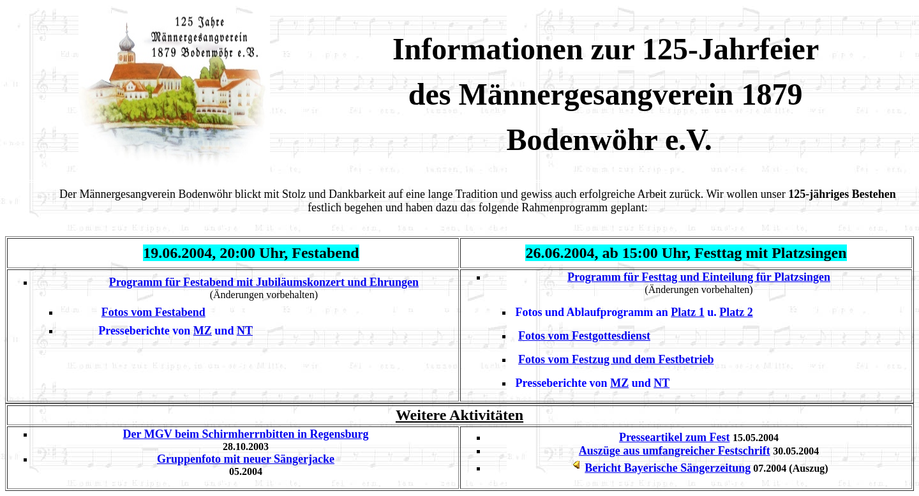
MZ (202, 330)
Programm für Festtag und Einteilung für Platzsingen (698, 277)
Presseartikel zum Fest (674, 437)
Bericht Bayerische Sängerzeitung (668, 468)
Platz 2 (735, 312)
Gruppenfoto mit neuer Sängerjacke (245, 459)
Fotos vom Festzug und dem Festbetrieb (616, 359)
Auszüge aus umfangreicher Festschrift (674, 450)
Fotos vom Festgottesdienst (584, 335)
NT (245, 330)
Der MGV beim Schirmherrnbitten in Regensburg (246, 434)
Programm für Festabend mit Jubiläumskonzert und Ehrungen (264, 282)
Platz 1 (687, 312)
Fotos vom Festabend (153, 312)
